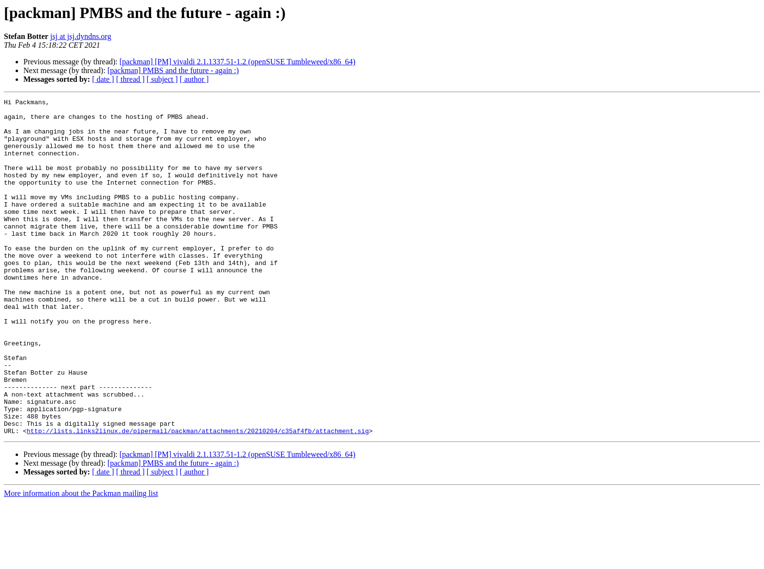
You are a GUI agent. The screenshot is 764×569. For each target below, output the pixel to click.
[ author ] (194, 79)
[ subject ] (162, 79)
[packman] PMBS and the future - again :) (173, 70)
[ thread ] (130, 79)
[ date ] (103, 79)
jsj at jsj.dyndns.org (80, 36)
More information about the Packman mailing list (81, 560)
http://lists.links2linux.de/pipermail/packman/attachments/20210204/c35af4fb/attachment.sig (198, 497)
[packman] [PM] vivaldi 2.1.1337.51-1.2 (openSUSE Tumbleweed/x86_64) (237, 61)
